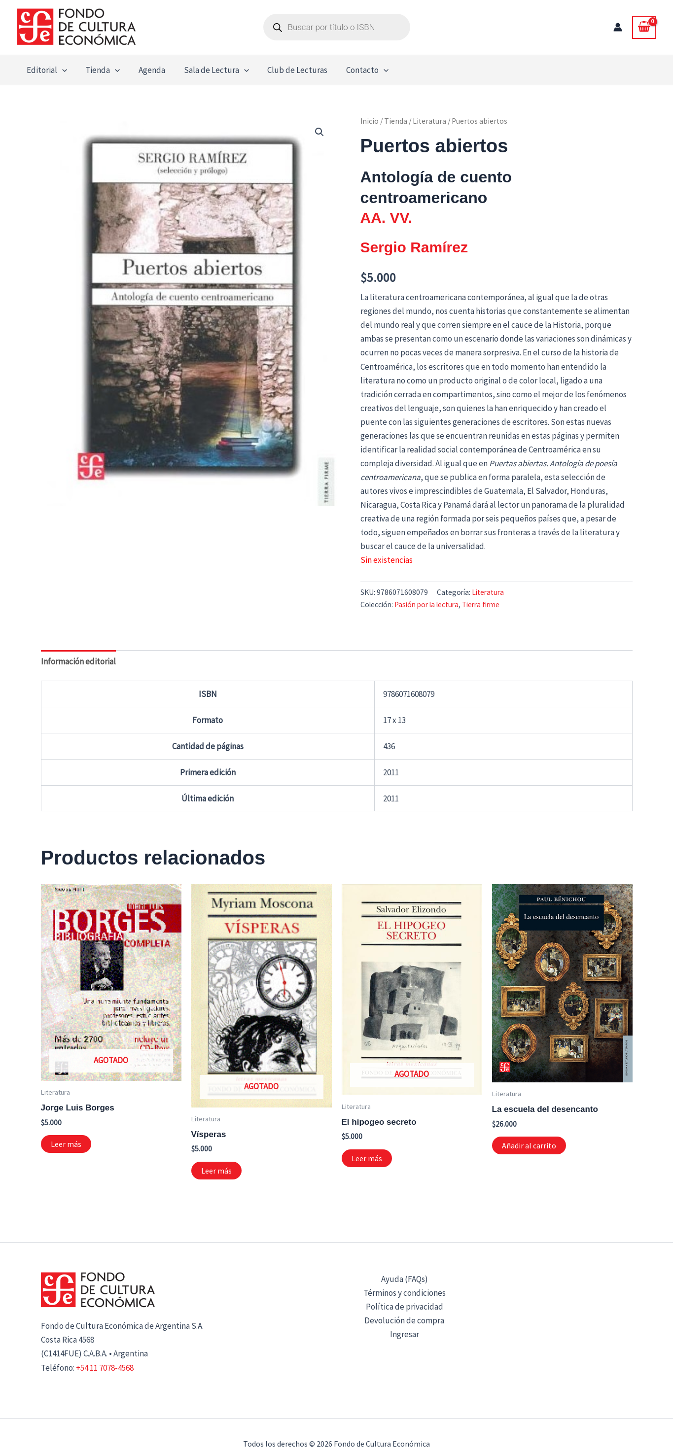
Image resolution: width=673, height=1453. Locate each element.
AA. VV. (386, 217)
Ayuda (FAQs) (404, 1279)
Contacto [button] (358, 70)
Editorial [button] (46, 70)
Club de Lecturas (290, 70)
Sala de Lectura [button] (210, 70)
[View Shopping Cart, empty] (644, 27)
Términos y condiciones (404, 1292)
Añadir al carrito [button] (529, 1145)
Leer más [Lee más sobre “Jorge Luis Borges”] (66, 1144)
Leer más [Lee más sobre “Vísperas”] (216, 1171)
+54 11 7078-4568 (105, 1367)
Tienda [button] (100, 70)
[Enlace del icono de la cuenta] (617, 27)
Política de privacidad (404, 1306)
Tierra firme (480, 604)
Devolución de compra (404, 1320)
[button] (61, 70)
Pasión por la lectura (426, 604)
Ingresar (404, 1334)
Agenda (147, 70)
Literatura (429, 121)
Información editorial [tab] (78, 661)
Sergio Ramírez (414, 247)
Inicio (369, 121)
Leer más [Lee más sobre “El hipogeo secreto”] (367, 1158)
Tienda (395, 121)
